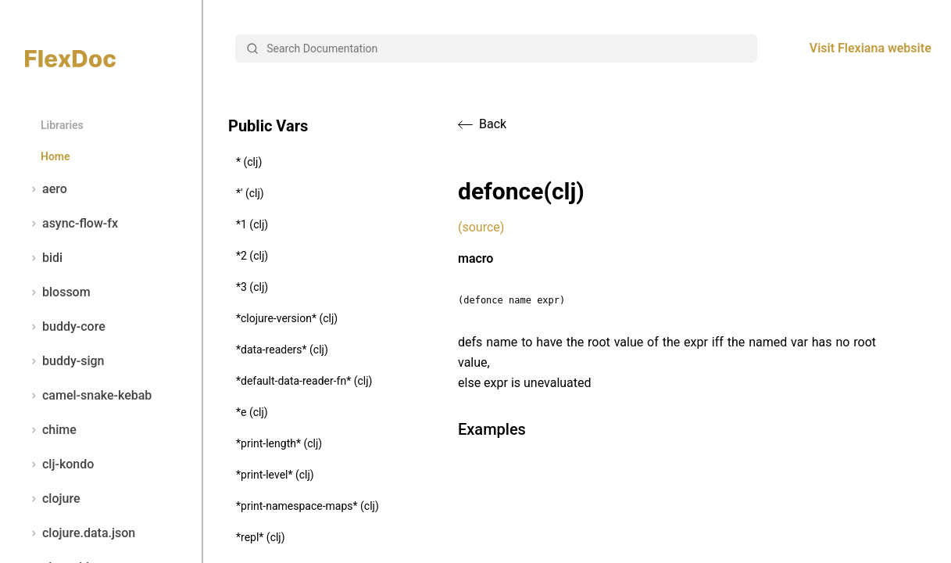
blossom (58, 292)
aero (46, 189)
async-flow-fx (71, 223)
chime (51, 430)
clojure (52, 499)
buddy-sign (64, 361)
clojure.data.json (80, 533)
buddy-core (65, 327)
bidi (44, 258)
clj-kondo (59, 464)
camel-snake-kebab (88, 395)
